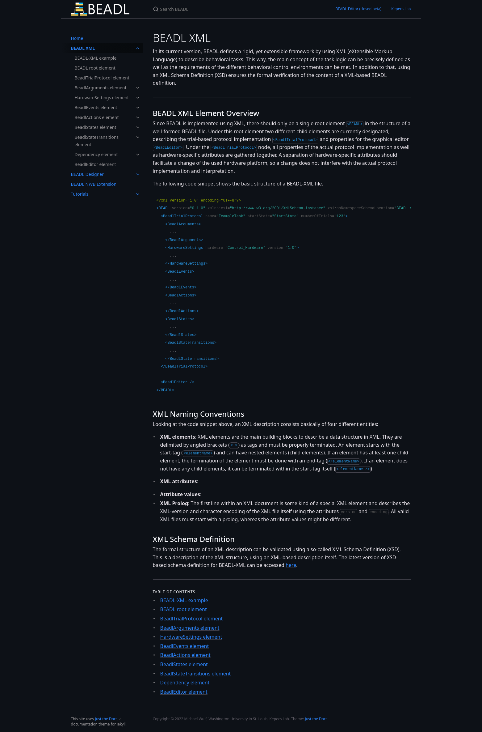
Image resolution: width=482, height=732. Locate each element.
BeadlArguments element (101, 88)
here (291, 565)
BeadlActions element (97, 117)
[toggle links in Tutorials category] (138, 194)
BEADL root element (95, 68)
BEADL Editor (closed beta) (358, 8)
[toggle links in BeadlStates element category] (138, 127)
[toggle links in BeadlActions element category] (138, 117)
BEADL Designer (87, 174)
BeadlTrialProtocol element (102, 78)
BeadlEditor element (95, 164)
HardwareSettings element (102, 97)
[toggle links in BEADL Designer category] (138, 174)
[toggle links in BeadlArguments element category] (138, 88)
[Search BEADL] (225, 9)
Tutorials (80, 194)
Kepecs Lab (401, 8)
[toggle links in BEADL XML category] (138, 48)
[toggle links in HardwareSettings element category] (138, 98)
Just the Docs (106, 718)
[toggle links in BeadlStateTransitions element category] (138, 137)
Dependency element (96, 154)
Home (77, 38)
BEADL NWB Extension (94, 184)
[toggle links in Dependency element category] (138, 155)
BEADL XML (83, 48)
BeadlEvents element (96, 107)
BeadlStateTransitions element (97, 140)
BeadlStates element (95, 127)
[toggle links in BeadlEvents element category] (138, 108)
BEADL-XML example (96, 58)
